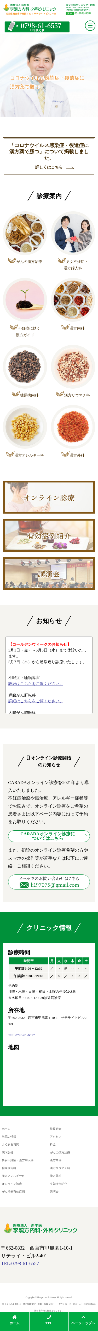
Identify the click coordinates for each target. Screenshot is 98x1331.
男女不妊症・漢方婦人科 (17, 1159)
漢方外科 (55, 1174)
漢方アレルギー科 (13, 1174)
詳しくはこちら (49, 167)
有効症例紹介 (58, 1181)
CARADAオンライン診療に (48, 836)
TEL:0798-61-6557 (21, 1035)
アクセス (55, 1136)
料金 (53, 1144)
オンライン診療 (12, 1181)
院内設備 (7, 1151)
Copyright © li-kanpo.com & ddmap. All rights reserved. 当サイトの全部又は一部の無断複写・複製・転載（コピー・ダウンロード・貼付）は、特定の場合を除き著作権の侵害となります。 (49, 1301)
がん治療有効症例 (13, 1189)
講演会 (54, 1189)
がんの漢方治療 (60, 1151)
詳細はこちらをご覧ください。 (35, 684)
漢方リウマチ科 (60, 1166)
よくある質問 (10, 1144)
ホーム (6, 1128)
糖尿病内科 (9, 1166)
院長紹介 (55, 1128)
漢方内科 (55, 1159)
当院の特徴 (9, 1136)
